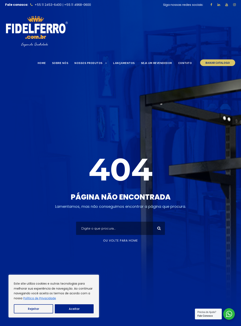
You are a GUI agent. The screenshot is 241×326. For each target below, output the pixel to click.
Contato (185, 63)
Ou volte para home (120, 240)
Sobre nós (60, 63)
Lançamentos (124, 63)
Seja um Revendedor (156, 63)
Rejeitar (33, 309)
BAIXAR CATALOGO (217, 62)
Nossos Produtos (88, 63)
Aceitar (74, 309)
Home (42, 63)
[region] (53, 296)
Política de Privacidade (39, 298)
